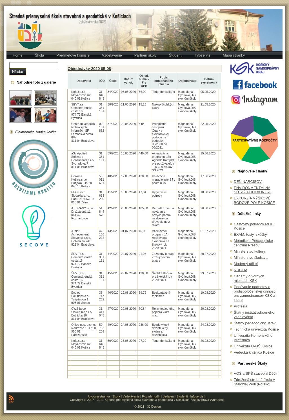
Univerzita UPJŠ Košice (253, 346)
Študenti (182, 396)
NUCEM (240, 270)
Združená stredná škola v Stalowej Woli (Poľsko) (254, 382)
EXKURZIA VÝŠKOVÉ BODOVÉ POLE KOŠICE (254, 200)
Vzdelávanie (131, 396)
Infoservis (197, 396)
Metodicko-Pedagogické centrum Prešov (253, 243)
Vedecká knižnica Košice (254, 352)
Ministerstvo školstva (251, 257)
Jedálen (168, 396)
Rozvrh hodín (151, 396)
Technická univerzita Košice (256, 329)
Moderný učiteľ (246, 264)
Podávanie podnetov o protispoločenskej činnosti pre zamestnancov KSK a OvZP (254, 293)
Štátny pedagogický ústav (254, 323)
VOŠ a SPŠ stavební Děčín (256, 373)
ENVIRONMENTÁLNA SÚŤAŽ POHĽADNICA (252, 190)
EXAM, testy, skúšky (250, 234)
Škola (116, 396)
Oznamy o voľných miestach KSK (249, 278)
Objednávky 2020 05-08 (89, 68)
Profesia (240, 306)
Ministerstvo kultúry (249, 251)
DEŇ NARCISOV (248, 181)
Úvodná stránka (99, 396)
